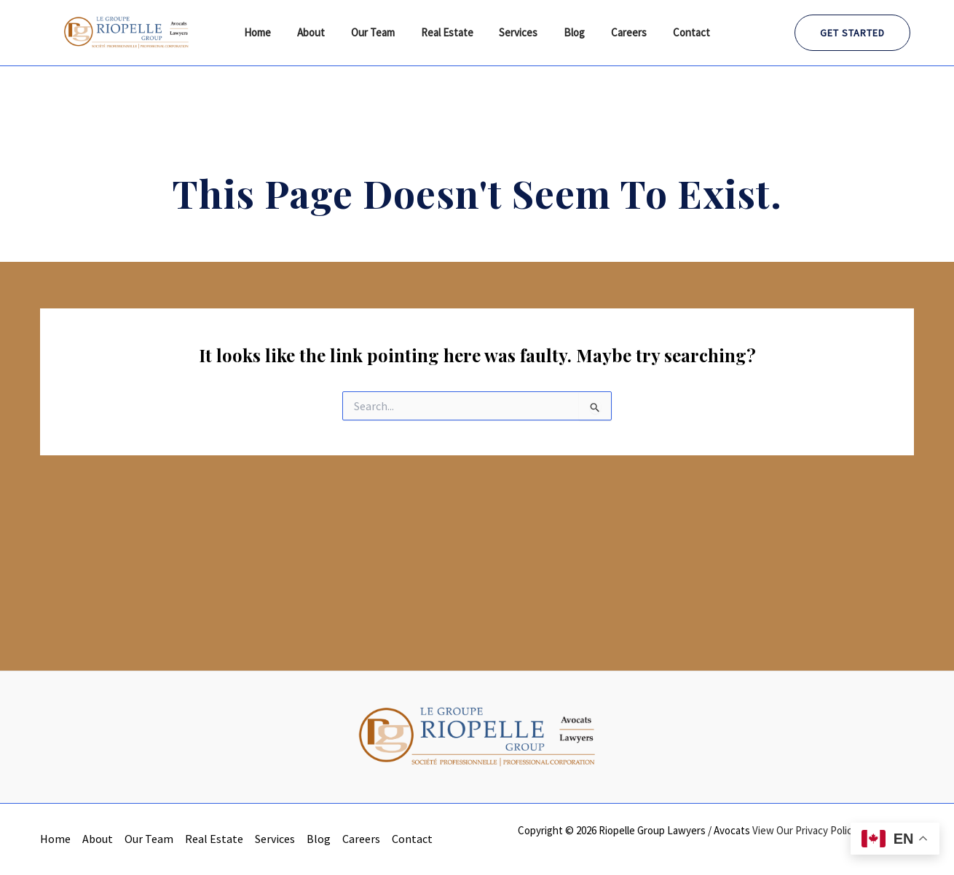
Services (516, 32)
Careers (618, 32)
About (322, 32)
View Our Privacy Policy (804, 830)
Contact (676, 32)
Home (272, 32)
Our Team (379, 32)
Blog (568, 32)
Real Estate (449, 32)
